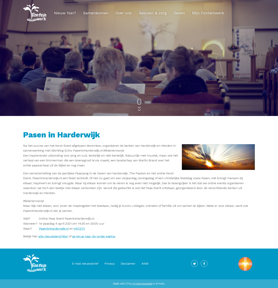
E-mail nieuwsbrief (85, 263)
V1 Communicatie (142, 283)
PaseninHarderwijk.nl (53, 228)
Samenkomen (95, 13)
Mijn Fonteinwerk (208, 13)
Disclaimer (128, 263)
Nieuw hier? (65, 13)
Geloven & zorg (153, 13)
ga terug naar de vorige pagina (93, 236)
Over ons (123, 13)
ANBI (145, 263)
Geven (179, 13)
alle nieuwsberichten (53, 236)
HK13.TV (79, 228)
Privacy (109, 263)
